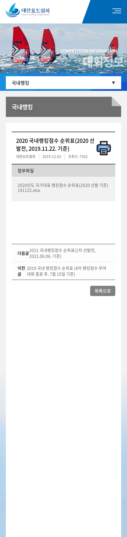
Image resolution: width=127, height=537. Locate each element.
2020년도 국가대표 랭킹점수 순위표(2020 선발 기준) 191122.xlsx (63, 187)
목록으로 (103, 291)
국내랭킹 (20, 82)
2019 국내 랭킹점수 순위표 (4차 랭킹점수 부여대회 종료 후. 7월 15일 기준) (66, 271)
